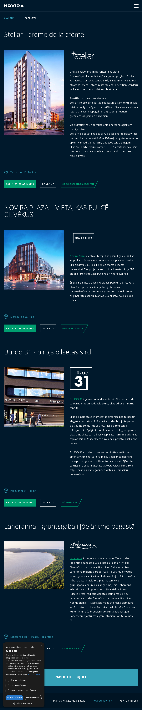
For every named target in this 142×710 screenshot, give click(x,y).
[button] (24, 703)
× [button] (41, 645)
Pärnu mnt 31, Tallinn (23, 492)
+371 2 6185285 (129, 702)
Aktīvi (11, 18)
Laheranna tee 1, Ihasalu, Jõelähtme (31, 638)
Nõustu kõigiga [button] (14, 697)
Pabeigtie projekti (71, 679)
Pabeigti (32, 18)
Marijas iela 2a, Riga (22, 317)
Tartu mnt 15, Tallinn (23, 172)
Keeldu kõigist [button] (33, 697)
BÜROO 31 (76, 400)
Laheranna (76, 560)
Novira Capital (14, 6)
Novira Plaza (77, 256)
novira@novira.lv (102, 702)
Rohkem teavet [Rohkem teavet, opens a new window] (34, 674)
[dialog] (23, 674)
